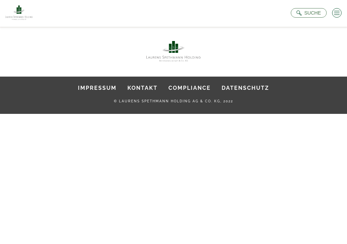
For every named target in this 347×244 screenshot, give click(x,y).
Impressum (97, 88)
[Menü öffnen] (337, 13)
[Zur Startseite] (19, 13)
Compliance (189, 88)
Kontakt (142, 88)
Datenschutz (245, 88)
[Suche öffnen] (309, 13)
